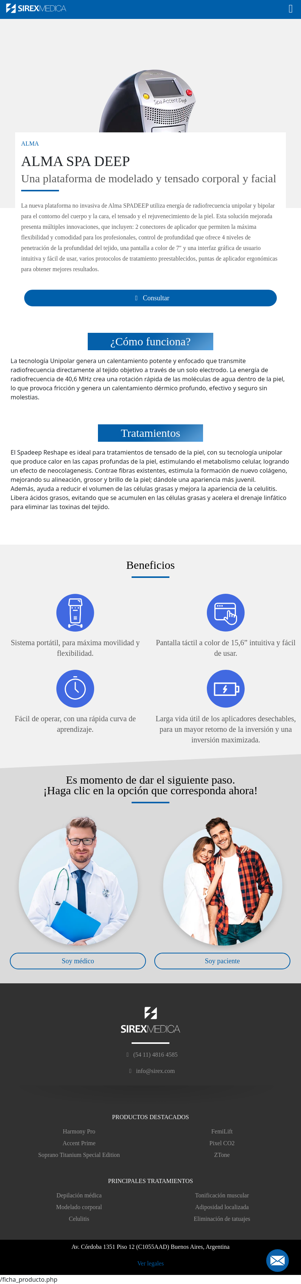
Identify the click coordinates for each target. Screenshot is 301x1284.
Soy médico (78, 961)
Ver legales (150, 1263)
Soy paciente (222, 961)
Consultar (150, 298)
